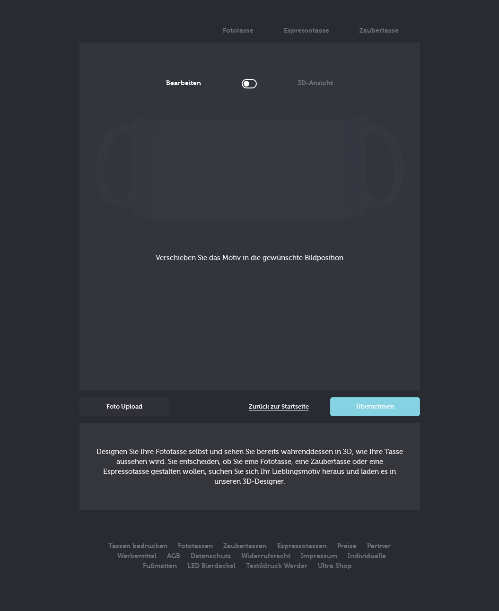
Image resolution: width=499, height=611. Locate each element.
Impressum (319, 556)
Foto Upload (124, 406)
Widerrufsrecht (265, 556)
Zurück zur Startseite (279, 406)
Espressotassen (302, 546)
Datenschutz (211, 556)
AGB (173, 556)
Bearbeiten (196, 83)
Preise (347, 546)
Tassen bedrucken (137, 546)
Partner (379, 546)
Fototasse (238, 23)
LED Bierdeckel (211, 566)
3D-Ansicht (303, 83)
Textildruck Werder (276, 566)
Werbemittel (137, 556)
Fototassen (195, 546)
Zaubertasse (379, 23)
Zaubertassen (245, 546)
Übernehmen (375, 406)
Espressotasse (306, 23)
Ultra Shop (335, 566)
